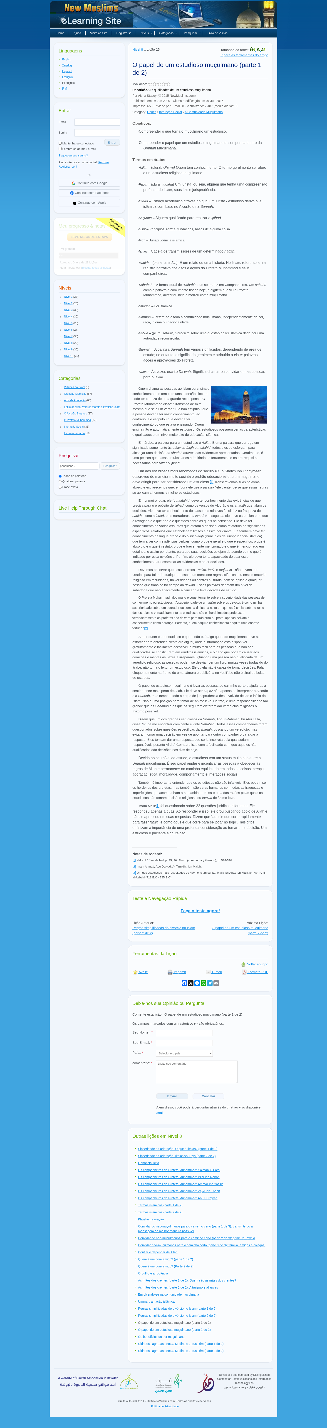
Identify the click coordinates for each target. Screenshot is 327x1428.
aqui (159, 1112)
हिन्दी (64, 88)
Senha (63, 132)
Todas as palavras (72, 476)
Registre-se (123, 33)
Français (67, 77)
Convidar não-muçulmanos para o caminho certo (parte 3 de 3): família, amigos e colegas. (201, 1245)
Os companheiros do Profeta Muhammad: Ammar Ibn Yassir (180, 1184)
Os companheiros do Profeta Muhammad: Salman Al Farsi (179, 1170)
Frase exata (68, 487)
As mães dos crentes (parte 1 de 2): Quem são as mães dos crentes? (187, 1280)
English (66, 59)
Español (67, 71)
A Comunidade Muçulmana (204, 112)
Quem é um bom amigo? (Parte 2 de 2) (165, 1266)
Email (62, 122)
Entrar (112, 142)
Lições (151, 112)
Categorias (168, 33)
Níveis (146, 33)
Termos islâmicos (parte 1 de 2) (160, 1205)
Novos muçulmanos (92, 16)
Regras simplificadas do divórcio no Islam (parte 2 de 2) (177, 1315)
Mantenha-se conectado (76, 143)
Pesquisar (192, 33)
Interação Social (170, 112)
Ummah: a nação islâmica (156, 1301)
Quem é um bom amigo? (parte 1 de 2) (165, 1259)
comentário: (142, 1063)
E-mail (214, 972)
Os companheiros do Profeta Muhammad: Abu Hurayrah (177, 1198)
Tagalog (67, 65)
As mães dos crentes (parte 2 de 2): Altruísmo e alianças (178, 1287)
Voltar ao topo (254, 964)
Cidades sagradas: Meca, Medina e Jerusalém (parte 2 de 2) (181, 1351)
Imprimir (176, 972)
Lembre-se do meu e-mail (77, 149)
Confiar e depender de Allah (158, 1252)
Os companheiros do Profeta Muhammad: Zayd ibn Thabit (179, 1191)
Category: (139, 112)
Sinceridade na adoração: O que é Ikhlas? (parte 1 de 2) (177, 1149)
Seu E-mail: (142, 1042)
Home (60, 33)
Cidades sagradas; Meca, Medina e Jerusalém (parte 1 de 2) (181, 1344)
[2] (146, 628)
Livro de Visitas (218, 33)
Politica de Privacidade (164, 1406)
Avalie (140, 972)
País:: (137, 1052)
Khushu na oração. (151, 1219)
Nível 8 (137, 49)
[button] (60, 297)
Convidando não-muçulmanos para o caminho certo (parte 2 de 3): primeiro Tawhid (196, 1238)
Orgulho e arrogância (153, 1273)
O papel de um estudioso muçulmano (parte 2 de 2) (174, 1329)
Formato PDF (254, 972)
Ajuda (77, 33)
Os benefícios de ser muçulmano (161, 1337)
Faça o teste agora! (200, 910)
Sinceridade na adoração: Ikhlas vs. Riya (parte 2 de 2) (177, 1156)
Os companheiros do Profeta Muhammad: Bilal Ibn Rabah (179, 1177)
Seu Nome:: (142, 1032)
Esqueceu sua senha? (73, 155)
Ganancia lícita (148, 1163)
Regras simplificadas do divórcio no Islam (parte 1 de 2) (177, 1308)
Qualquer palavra (72, 481)
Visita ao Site (98, 33)
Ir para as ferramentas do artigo (244, 55)
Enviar (172, 1096)
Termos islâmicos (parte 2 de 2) (160, 1212)
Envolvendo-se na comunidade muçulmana (168, 1294)
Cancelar (208, 1096)
